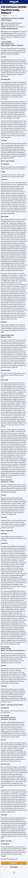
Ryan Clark (5, 15)
